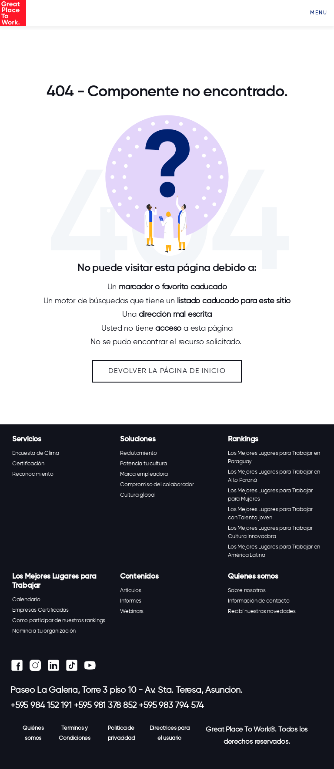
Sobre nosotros (247, 590)
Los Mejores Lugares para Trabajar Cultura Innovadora (270, 532)
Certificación (28, 464)
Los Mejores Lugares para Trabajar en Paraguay (274, 457)
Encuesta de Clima (35, 453)
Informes (130, 601)
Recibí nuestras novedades (262, 611)
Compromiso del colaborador (157, 485)
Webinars (132, 611)
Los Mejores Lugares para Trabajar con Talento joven (270, 514)
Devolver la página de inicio (167, 371)
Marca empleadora (144, 474)
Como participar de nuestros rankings (58, 620)
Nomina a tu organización (44, 631)
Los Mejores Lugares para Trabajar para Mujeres (270, 495)
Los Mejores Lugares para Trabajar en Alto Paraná (274, 476)
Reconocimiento (32, 474)
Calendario (26, 600)
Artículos (130, 590)
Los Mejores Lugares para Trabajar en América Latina (274, 551)
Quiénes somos (33, 733)
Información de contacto (258, 601)
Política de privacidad (121, 733)
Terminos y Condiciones (74, 733)
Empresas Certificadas (40, 610)
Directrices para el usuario (170, 733)
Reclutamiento (138, 453)
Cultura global (138, 495)
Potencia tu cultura (143, 464)
